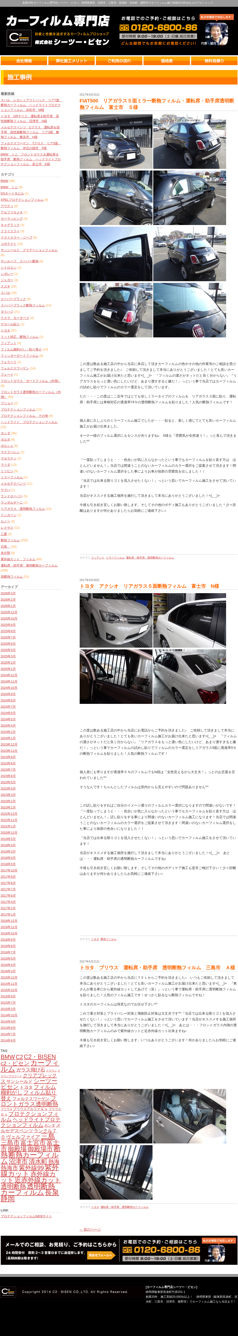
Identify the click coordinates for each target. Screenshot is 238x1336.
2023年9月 (8, 757)
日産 (5, 546)
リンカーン (9, 515)
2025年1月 (8, 669)
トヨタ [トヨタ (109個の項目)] (26, 1087)
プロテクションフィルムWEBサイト (26, 1216)
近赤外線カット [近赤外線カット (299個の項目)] (38, 1180)
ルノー (5, 521)
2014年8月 (8, 1028)
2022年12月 (9, 814)
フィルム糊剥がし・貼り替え (21, 349)
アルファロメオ (12, 212)
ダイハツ (7, 311)
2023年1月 (8, 807)
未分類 (5, 553)
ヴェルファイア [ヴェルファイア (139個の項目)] (23, 1137)
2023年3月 (8, 795)
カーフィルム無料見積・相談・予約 (119, 1250)
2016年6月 (8, 958)
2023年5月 (8, 782)
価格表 (167, 60)
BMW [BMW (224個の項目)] (8, 1057)
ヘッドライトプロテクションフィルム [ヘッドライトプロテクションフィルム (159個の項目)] (31, 1122)
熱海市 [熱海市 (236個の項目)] (9, 1168)
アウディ (7, 206)
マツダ (5, 464)
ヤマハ (5, 490)
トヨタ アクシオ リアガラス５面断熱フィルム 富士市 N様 (149, 586)
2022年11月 (9, 820)
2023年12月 (9, 744)
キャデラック (10, 225)
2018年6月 (8, 858)
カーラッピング (12, 218)
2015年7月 (8, 1002)
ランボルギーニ (12, 502)
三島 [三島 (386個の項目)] (48, 1136)
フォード (7, 374)
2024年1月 (8, 738)
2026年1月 (8, 606)
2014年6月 (8, 1040)
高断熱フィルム (12, 576)
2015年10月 (9, 990)
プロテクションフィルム (18, 409)
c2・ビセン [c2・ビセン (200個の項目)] (15, 1063)
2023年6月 (8, 776)
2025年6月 (8, 643)
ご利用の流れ (120, 60)
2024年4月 (8, 725)
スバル (5, 293)
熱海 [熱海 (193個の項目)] (54, 1161)
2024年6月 (8, 713)
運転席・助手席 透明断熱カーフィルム (29, 565)
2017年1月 (8, 914)
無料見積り (214, 60)
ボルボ (5, 439)
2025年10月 (9, 618)
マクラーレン (10, 452)
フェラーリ (9, 362)
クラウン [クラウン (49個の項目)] (51, 1070)
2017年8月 (8, 883)
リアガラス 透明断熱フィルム (23, 509)
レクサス (7, 527)
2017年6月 (8, 895)
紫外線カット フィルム (18, 559)
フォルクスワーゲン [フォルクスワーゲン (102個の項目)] (31, 1098)
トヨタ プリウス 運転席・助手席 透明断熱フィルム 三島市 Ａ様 (157, 967)
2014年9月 (8, 1021)
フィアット (9, 343)
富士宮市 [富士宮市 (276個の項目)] (33, 1142)
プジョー (7, 403)
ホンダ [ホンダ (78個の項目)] (49, 1125)
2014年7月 (8, 1034)
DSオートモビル (12, 193)
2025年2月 (8, 662)
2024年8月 (8, 700)
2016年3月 (8, 971)
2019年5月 (8, 839)
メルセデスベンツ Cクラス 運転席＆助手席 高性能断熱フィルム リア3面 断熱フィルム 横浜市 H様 (30, 132)
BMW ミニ (9, 187)
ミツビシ (7, 471)
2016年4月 (8, 965)
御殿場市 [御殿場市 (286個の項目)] (40, 1148)
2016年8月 (8, 946)
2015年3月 (8, 1009)
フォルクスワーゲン (15, 368)
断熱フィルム (10, 540)
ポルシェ (7, 446)
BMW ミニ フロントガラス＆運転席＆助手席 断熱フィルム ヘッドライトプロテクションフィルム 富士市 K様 (31, 159)
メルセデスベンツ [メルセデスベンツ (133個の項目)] (31, 1127)
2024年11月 (9, 681)
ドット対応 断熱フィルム (20, 337)
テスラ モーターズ (15, 318)
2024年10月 (9, 688)
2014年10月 (9, 1015)
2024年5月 (8, 719)
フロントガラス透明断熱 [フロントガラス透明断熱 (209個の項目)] (29, 1101)
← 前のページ (90, 1229)
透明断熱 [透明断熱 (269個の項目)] (13, 1186)
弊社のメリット (72, 60)
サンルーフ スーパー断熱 (20, 261)
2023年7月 (8, 769)
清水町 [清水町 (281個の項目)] (38, 1161)
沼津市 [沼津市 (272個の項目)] (18, 1161)
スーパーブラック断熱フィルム (23, 305)
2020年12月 (9, 832)
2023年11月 (9, 751)
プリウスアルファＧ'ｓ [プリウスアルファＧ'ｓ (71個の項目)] (30, 1109)
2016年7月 (8, 952)
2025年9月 (8, 625)
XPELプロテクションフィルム (22, 200)
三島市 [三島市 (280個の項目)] (10, 1142)
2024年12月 (9, 675)
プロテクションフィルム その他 (24, 416)
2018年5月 (8, 864)
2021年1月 (8, 826)
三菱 (4, 534)
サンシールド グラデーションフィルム (29, 250)
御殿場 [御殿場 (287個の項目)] (17, 1148)
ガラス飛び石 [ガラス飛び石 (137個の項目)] (30, 1069)
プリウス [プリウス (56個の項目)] (6, 1109)
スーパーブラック (13, 299)
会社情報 (24, 60)
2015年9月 (8, 996)
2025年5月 (8, 650)
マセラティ (9, 458)
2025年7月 (8, 637)
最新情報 (119, 77)
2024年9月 (8, 694)
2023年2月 (8, 801)
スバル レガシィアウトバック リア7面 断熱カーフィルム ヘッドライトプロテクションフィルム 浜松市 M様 (31, 105)
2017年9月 (8, 876)
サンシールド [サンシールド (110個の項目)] (19, 1081)
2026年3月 (8, 593)
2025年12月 (9, 612)
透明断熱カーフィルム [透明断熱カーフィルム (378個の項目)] (28, 1189)
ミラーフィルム (12, 477)
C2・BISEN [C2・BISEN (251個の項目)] (40, 1056)
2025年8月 (8, 631)
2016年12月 (9, 921)
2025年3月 (8, 656)
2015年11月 (9, 984)
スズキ (5, 286)
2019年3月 (8, 851)
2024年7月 (8, 706)
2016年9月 (8, 939)
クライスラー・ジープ (16, 237)
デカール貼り (10, 324)
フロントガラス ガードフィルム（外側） (31, 381)
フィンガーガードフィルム (20, 355)
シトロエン (9, 267)
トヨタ (5, 330)
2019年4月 (8, 845)
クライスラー (10, 231)
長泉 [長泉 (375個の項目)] (52, 1192)
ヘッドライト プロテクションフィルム (29, 422)
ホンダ (5, 433)
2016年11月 (9, 927)
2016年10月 (9, 933)
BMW (4, 181)
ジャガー (7, 280)
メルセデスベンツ (13, 483)
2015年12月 (9, 977)
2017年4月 (8, 902)
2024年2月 (8, 732)
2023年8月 (8, 763)
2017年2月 (8, 908)
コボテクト (9, 244)
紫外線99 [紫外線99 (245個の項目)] (31, 1168)
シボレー (7, 274)
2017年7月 (8, 889)
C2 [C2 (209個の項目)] (19, 1057)
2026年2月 (8, 599)
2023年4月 (8, 788)
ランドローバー (12, 496)
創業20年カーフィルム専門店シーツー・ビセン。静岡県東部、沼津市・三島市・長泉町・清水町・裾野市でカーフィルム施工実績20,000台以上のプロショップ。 (119, 2)
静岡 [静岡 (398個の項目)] (8, 1199)
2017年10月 (9, 870)
